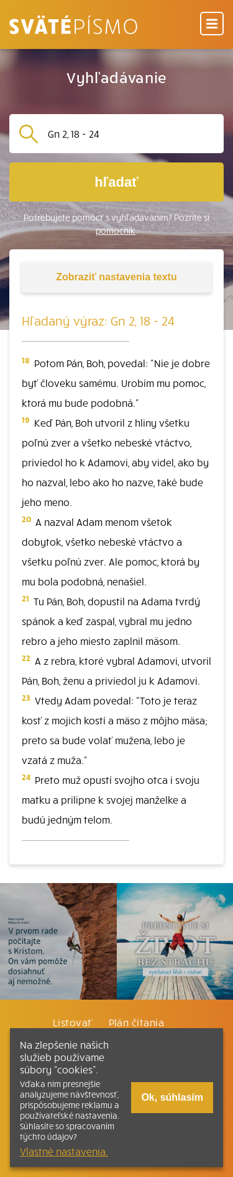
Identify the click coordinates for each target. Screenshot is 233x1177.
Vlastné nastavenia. (64, 1151)
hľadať (116, 182)
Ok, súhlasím (172, 1097)
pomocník (115, 230)
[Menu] (212, 24)
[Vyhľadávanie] (131, 133)
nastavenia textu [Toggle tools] (116, 277)
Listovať (73, 1022)
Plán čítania (137, 1022)
